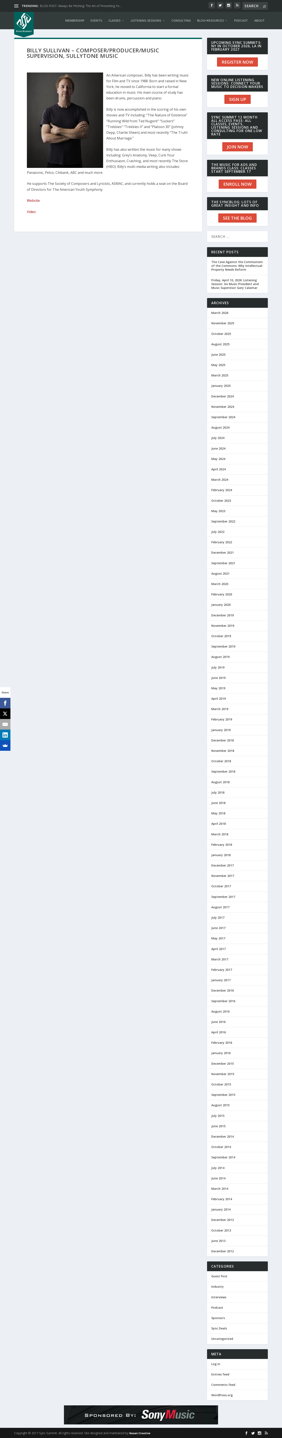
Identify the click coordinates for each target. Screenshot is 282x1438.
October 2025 (221, 334)
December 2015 (222, 1064)
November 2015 (222, 1074)
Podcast (217, 1308)
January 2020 (221, 605)
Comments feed (223, 1385)
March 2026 (219, 313)
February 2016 (221, 1043)
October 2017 (221, 886)
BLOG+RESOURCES (210, 20)
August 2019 (220, 657)
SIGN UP (237, 99)
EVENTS (96, 20)
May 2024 (218, 459)
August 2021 (220, 573)
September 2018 (223, 771)
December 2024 (222, 396)
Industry (217, 1287)
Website (33, 200)
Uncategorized (222, 1339)
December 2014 (222, 1136)
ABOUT (259, 20)
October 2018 (221, 761)
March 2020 (219, 584)
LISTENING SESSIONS (146, 20)
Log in (215, 1364)
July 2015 (217, 1116)
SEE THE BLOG (237, 218)
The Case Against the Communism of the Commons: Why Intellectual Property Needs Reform (237, 266)
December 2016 (222, 990)
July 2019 (217, 667)
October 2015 (221, 1084)
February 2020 (221, 594)
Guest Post (219, 1276)
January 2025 (221, 386)
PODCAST (241, 20)
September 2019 (223, 646)
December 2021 (222, 552)
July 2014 (217, 1168)
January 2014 (221, 1209)
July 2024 (217, 438)
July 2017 (217, 917)
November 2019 (222, 626)
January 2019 (221, 730)
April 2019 (218, 699)
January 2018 (221, 855)
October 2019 (221, 636)
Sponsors (218, 1318)
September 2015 (223, 1095)
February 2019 (221, 719)
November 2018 (222, 751)
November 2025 (222, 323)
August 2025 (220, 344)
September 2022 (223, 521)
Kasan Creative (139, 1433)
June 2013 (218, 1241)
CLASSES (114, 20)
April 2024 (218, 469)
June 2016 (218, 1022)
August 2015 (220, 1105)
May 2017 (218, 938)
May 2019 (218, 688)
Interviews (218, 1297)
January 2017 (221, 980)
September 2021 (223, 563)
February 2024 (221, 490)
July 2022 (217, 532)
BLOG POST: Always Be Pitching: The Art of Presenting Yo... (80, 6)
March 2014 (219, 1189)
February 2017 (221, 970)
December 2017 (222, 865)
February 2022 (221, 542)
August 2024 (220, 427)
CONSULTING (181, 20)
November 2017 (222, 876)
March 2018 (219, 834)
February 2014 (221, 1199)
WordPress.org (222, 1395)
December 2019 (222, 615)
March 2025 (219, 375)
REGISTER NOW (237, 62)
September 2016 (223, 1001)
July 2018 (217, 792)
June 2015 (218, 1126)
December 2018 (222, 740)
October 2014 (221, 1147)
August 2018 (220, 782)
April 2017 (218, 949)
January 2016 (221, 1053)
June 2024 (218, 448)
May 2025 (218, 365)
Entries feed (220, 1374)
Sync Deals (219, 1328)
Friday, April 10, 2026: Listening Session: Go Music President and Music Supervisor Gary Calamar (235, 284)
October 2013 (221, 1230)
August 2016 (220, 1011)
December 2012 (222, 1251)
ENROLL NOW (237, 184)
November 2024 (222, 407)
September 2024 (223, 417)
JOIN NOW (237, 147)
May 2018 (218, 813)
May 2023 (218, 511)
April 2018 (218, 824)
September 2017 (223, 897)
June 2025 (218, 355)
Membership (74, 20)
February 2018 (221, 845)
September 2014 (223, 1157)
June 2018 (218, 803)
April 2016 (218, 1032)
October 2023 (221, 501)
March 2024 (219, 480)
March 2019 (219, 709)
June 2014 (218, 1178)
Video (31, 211)
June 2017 (218, 928)
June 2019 (218, 678)
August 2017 (220, 907)
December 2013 (222, 1220)
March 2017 (219, 959)
